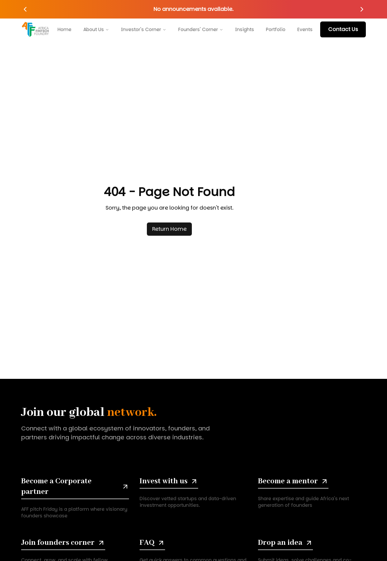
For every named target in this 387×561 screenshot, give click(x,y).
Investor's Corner (143, 28)
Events (305, 28)
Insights (244, 28)
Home (64, 28)
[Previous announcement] (25, 9)
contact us (343, 29)
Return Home (169, 229)
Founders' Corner (200, 28)
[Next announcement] (362, 9)
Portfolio (275, 28)
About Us (96, 28)
